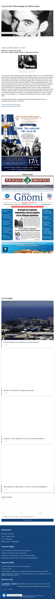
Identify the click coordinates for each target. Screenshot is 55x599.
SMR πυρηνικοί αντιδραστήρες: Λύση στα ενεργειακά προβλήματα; (25, 487)
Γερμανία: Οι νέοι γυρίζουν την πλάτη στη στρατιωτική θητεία (23, 438)
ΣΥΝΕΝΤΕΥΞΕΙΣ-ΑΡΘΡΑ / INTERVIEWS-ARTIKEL (11, 33)
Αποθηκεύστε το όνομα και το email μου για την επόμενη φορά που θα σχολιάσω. (18, 516)
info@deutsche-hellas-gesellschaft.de (11, 106)
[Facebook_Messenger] (4, 595)
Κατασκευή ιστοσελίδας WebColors (27, 596)
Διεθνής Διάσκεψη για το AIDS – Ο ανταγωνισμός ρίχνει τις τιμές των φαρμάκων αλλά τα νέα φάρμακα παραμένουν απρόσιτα (26, 574)
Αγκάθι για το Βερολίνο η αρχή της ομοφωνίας (18, 390)
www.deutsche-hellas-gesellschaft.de (11, 104)
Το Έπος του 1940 (6, 569)
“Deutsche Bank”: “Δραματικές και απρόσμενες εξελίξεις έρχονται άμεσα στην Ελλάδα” (25, 571)
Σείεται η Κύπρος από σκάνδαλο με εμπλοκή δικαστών (21, 342)
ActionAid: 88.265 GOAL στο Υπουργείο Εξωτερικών (15, 566)
